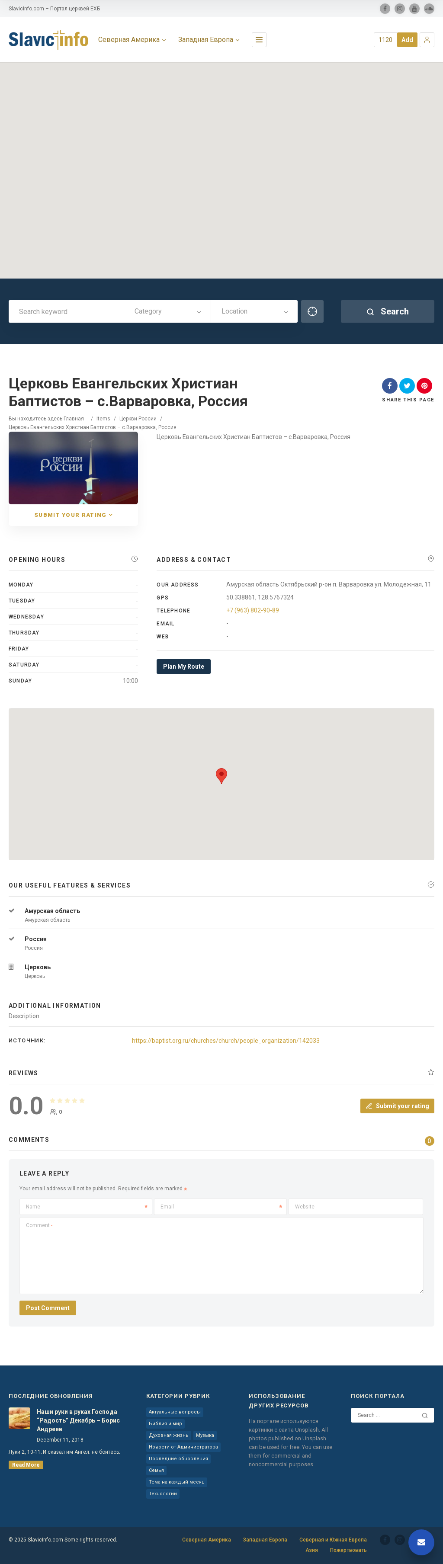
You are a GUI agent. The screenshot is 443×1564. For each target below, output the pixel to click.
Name (87, 1207)
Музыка (205, 1435)
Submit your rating (397, 1105)
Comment (39, 1225)
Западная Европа (265, 1540)
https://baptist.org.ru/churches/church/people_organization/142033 (226, 1040)
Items (103, 419)
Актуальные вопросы (175, 1412)
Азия (311, 1550)
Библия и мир (165, 1423)
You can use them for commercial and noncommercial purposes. (290, 1456)
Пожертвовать (348, 1550)
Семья (156, 1470)
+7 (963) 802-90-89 (252, 610)
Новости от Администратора (183, 1447)
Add (407, 39)
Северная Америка (206, 1540)
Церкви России (138, 419)
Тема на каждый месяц (177, 1482)
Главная (74, 419)
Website (305, 1207)
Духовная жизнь (169, 1435)
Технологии (163, 1494)
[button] (427, 39)
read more (26, 1465)
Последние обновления (178, 1458)
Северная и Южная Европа (333, 1540)
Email (221, 1207)
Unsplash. (308, 1429)
